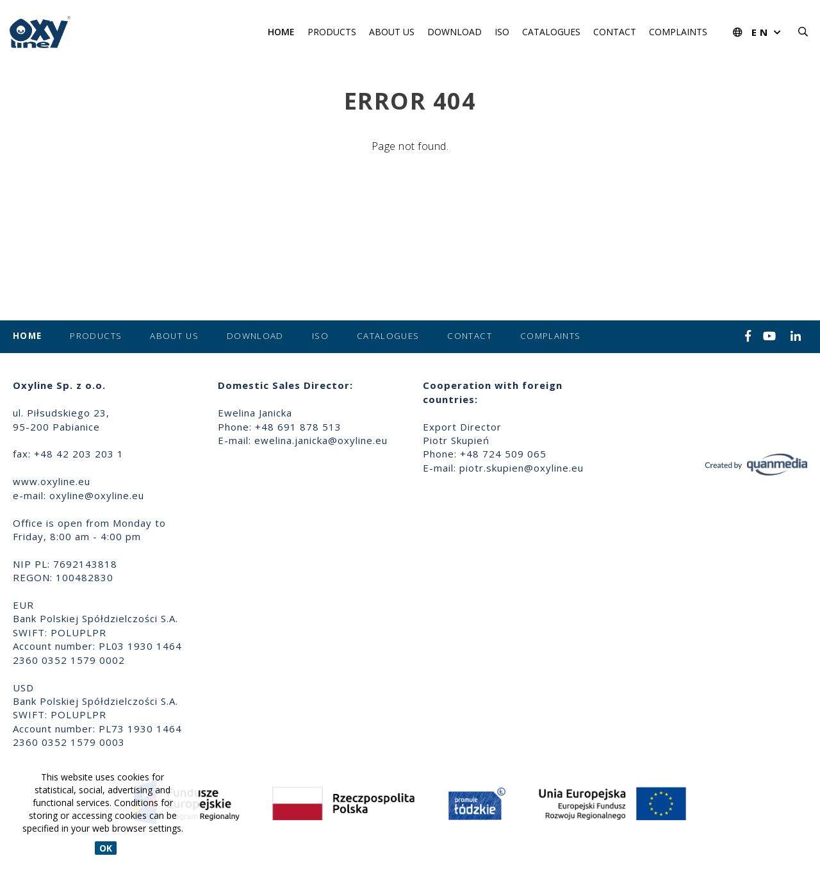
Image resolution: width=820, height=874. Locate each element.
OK (105, 848)
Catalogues (551, 32)
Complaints (678, 32)
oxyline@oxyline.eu (96, 495)
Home (281, 32)
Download (454, 32)
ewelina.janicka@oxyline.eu (321, 440)
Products (332, 32)
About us (391, 32)
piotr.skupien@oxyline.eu (521, 467)
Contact (614, 32)
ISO (502, 32)
